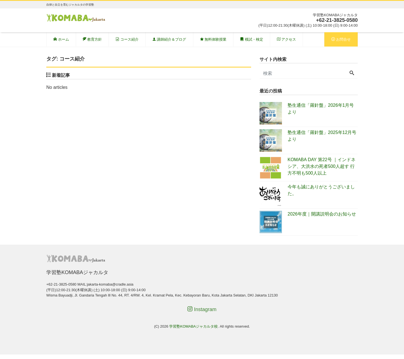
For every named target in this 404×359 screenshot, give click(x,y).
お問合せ (341, 39)
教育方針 (92, 39)
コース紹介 (127, 39)
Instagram (201, 309)
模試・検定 (251, 39)
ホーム (61, 39)
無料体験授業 (213, 39)
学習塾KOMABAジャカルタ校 (193, 326)
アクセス (286, 39)
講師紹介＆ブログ (169, 39)
